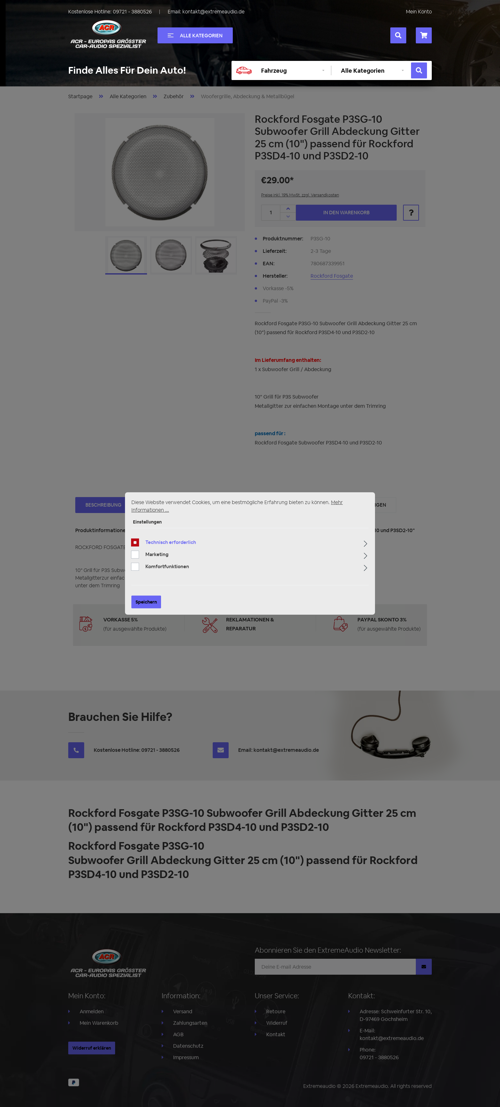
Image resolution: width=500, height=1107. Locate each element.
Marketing (156, 558)
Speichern (146, 605)
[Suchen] (398, 35)
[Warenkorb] (424, 35)
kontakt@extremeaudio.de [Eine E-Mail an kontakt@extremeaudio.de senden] (213, 11)
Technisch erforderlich (170, 546)
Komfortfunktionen (167, 570)
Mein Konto (419, 11)
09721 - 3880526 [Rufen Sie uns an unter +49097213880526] (132, 11)
